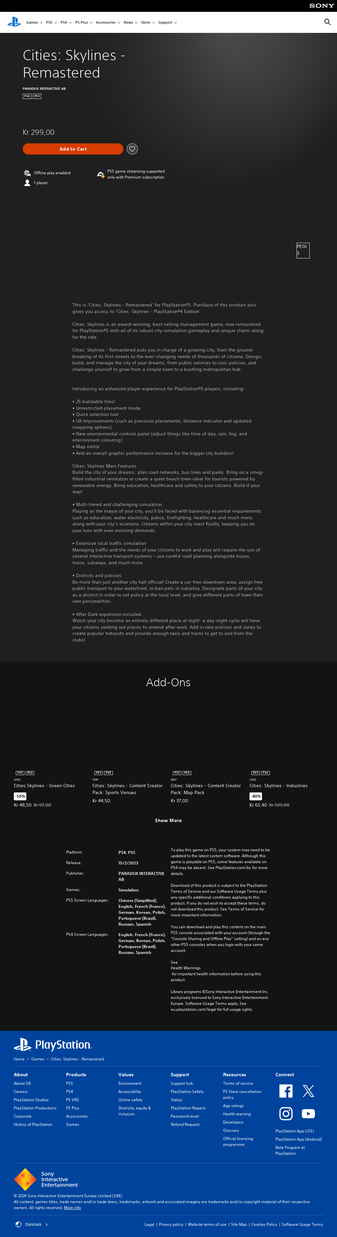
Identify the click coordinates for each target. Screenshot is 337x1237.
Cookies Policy (264, 1224)
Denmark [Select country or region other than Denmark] (32, 1224)
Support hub (182, 1083)
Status (176, 1100)
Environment (129, 1083)
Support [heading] (180, 1075)
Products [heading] (76, 1075)
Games (32, 22)
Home (19, 1059)
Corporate (23, 1116)
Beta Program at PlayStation (290, 1150)
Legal (149, 1224)
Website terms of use (207, 1224)
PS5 (49, 22)
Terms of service (238, 1083)
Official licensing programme (238, 1141)
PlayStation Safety (187, 1091)
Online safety (130, 1100)
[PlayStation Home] (14, 22)
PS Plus (81, 22)
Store (145, 22)
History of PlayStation (33, 1124)
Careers (21, 1091)
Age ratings (233, 1105)
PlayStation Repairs (188, 1108)
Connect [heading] (284, 1075)
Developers (233, 1122)
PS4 (64, 22)
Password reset (185, 1116)
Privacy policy (171, 1224)
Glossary (231, 1130)
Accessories (106, 22)
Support (165, 22)
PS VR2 (72, 1100)
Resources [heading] (234, 1075)
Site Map (239, 1224)
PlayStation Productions (35, 1108)
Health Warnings (186, 968)
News (128, 22)
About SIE (22, 1083)
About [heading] (21, 1075)
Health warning (237, 1114)
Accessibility (129, 1091)
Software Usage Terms (302, 1224)
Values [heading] (126, 1075)
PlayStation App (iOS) (294, 1131)
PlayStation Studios (31, 1100)
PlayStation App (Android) (298, 1139)
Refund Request (185, 1124)
